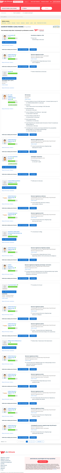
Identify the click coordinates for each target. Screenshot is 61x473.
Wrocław (13, 23)
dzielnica (3, 13)
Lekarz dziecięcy (28, 13)
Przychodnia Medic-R (13, 285)
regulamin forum (5, 459)
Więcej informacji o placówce (8, 88)
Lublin (31, 23)
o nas (2, 470)
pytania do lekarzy (45, 1)
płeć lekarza (16, 13)
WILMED (10, 71)
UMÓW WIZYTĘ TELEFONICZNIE (9, 42)
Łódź (35, 23)
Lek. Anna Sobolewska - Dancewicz (14, 157)
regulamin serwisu (5, 457)
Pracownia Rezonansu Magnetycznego (15, 213)
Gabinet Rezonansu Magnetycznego (15, 55)
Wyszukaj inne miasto (41, 23)
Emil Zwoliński (11, 35)
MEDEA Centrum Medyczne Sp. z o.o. (15, 341)
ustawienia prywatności (6, 462)
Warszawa (4, 23)
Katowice (23, 23)
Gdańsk (27, 23)
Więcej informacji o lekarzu (7, 45)
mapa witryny (4, 465)
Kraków (8, 23)
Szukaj (46, 8)
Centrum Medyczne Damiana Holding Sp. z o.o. (15, 181)
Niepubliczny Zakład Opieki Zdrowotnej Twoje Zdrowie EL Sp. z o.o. (15, 233)
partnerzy (3, 467)
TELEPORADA (33, 49)
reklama (3, 468)
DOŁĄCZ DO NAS (42, 461)
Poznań (18, 23)
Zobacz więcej (34, 59)
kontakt (2, 463)
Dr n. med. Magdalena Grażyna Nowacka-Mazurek (12, 97)
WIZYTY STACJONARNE (23, 49)
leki (51, 1)
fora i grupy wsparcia (35, 1)
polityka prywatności (5, 460)
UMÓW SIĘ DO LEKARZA (18, 1)
